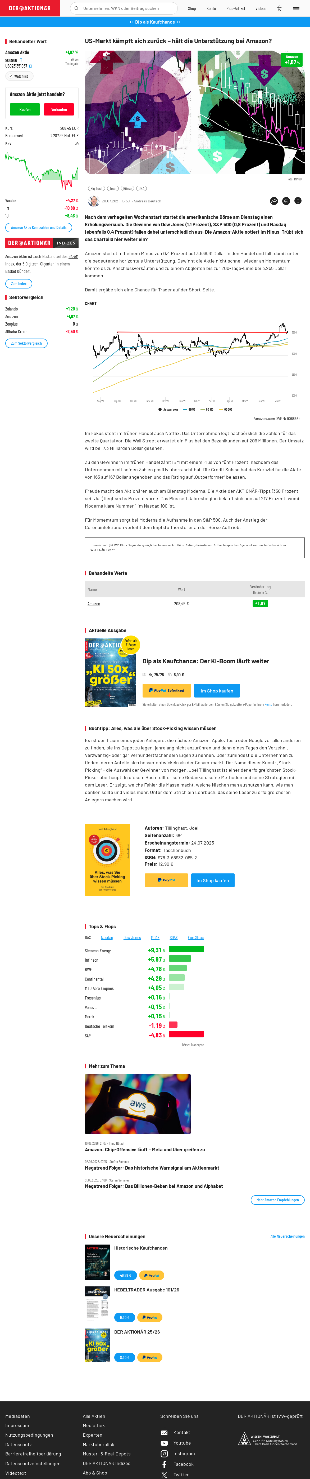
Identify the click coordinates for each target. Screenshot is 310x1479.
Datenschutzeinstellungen (33, 1463)
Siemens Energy (98, 950)
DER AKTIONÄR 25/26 (137, 1332)
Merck (89, 1016)
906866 (13, 59)
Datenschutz (18, 1444)
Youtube (175, 1443)
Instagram (177, 1453)
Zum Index (18, 283)
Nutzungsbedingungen (29, 1435)
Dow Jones (132, 937)
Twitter (174, 1474)
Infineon (91, 960)
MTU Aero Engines (99, 988)
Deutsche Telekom (99, 1026)
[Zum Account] (211, 8)
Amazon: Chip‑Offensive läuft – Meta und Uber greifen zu (145, 1149)
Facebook (177, 1464)
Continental (94, 979)
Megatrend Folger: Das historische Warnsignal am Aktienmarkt (152, 1168)
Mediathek (94, 1425)
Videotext (15, 1473)
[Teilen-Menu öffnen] (274, 201)
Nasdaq (107, 937)
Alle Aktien (94, 1416)
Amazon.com (276, 418)
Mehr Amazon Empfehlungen (278, 1199)
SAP (88, 1035)
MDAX (155, 937)
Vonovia (91, 1007)
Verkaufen (59, 109)
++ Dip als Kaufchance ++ (155, 22)
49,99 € (125, 1275)
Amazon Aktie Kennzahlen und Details (38, 227)
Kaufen (25, 109)
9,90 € (124, 1317)
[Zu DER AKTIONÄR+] (235, 8)
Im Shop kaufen (217, 691)
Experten (92, 1435)
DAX (88, 937)
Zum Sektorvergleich (26, 342)
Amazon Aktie (17, 52)
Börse (127, 188)
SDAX (174, 937)
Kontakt (175, 1432)
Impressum (17, 1425)
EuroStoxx (196, 937)
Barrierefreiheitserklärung (33, 1453)
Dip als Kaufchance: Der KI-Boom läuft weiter (206, 661)
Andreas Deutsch (147, 201)
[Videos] (261, 8)
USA (141, 188)
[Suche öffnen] (76, 8)
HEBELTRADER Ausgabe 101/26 (146, 1290)
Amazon (94, 603)
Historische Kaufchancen (141, 1248)
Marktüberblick (98, 1444)
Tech (113, 188)
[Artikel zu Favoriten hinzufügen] (298, 200)
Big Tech (96, 188)
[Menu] (296, 8)
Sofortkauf (166, 690)
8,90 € (124, 1357)
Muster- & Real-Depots (107, 1453)
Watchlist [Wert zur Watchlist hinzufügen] (21, 75)
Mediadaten (17, 1416)
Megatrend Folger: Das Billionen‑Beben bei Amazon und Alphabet (154, 1186)
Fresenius (93, 998)
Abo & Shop (95, 1473)
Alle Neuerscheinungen (288, 1236)
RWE (88, 969)
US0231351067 (18, 65)
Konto (268, 704)
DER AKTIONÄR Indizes (106, 1463)
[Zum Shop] (192, 8)
